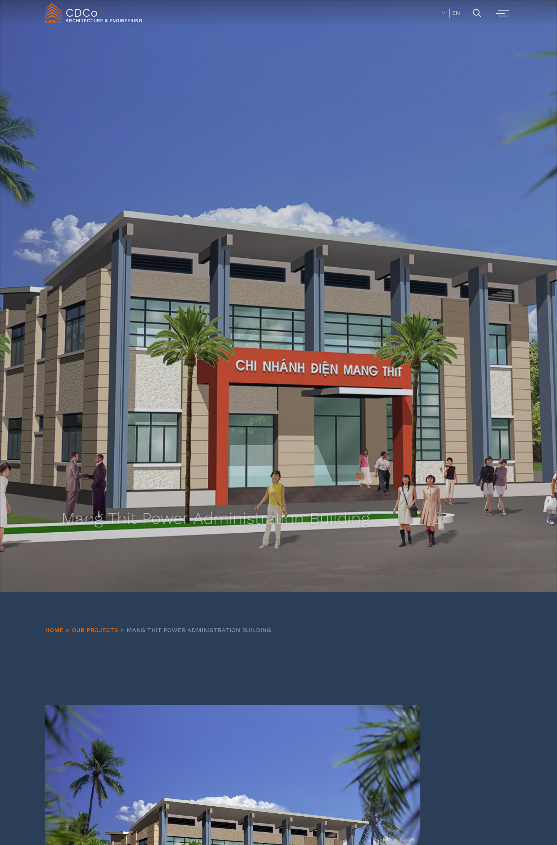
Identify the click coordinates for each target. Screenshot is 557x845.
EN (455, 12)
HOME (54, 630)
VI (444, 12)
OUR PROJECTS (95, 630)
